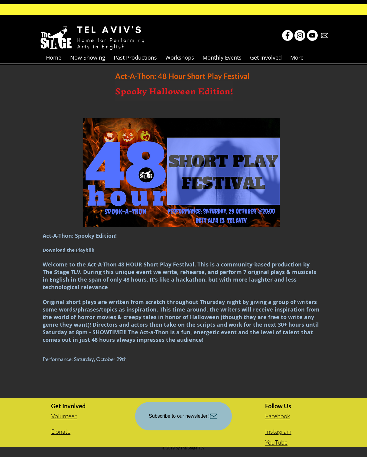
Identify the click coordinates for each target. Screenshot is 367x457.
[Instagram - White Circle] (299, 35)
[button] (87, 57)
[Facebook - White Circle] (287, 35)
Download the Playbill (68, 250)
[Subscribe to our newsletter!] (183, 416)
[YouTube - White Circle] (312, 35)
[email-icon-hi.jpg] (324, 35)
